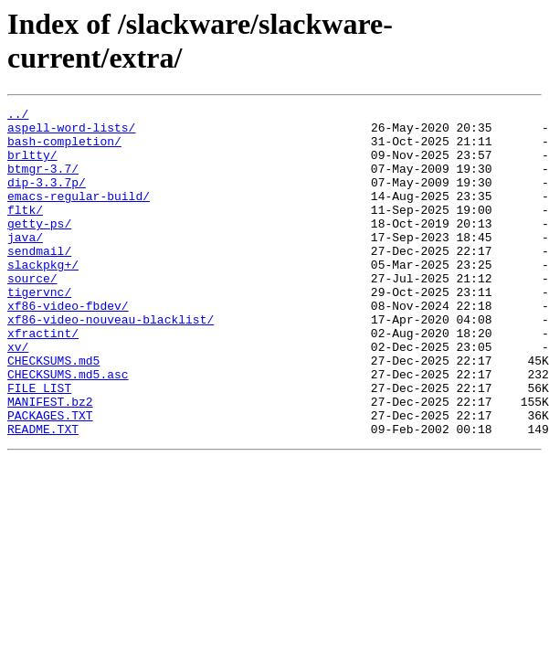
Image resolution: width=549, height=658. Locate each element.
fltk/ (25, 231)
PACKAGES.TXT (50, 478)
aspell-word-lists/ (71, 132)
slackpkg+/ (43, 297)
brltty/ (32, 165)
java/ (25, 264)
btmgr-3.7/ (43, 182)
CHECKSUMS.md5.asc (68, 428)
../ (17, 116)
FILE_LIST (39, 445)
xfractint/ (43, 379)
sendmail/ (39, 280)
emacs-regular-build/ (78, 215)
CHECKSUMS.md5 (53, 412)
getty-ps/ (39, 247)
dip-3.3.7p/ (46, 198)
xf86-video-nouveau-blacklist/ (110, 363)
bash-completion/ (64, 149)
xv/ (17, 395)
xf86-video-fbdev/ (68, 346)
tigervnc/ (39, 330)
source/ (32, 313)
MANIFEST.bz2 (50, 461)
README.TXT (43, 494)
